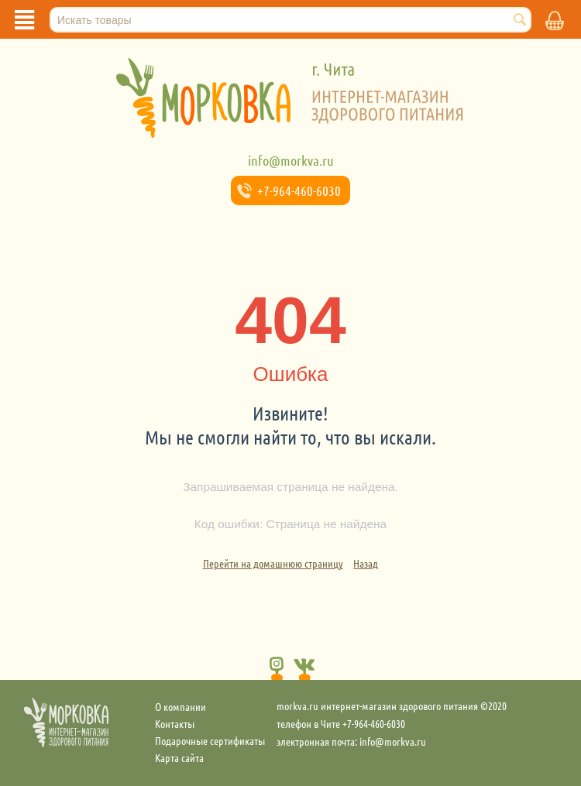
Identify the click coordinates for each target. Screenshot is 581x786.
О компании (180, 706)
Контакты (174, 723)
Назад (365, 563)
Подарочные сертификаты (210, 740)
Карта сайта (179, 757)
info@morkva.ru (291, 160)
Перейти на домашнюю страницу (273, 563)
